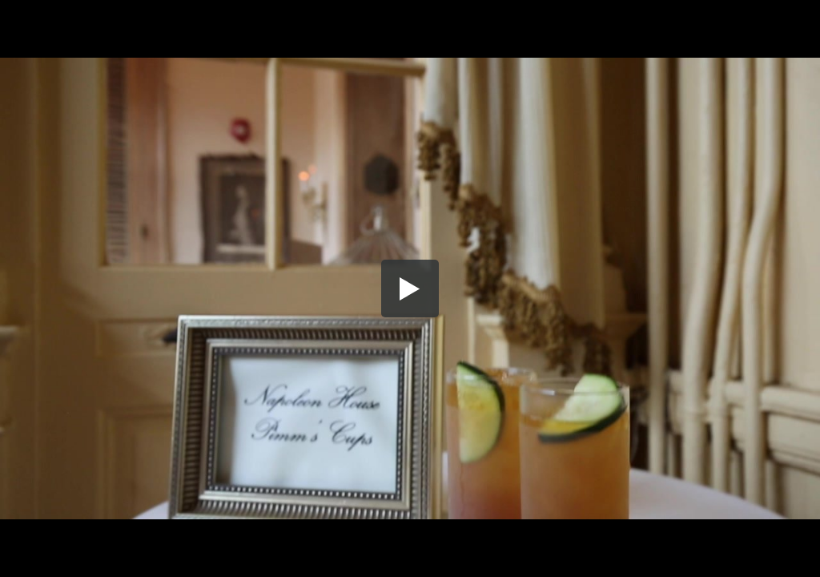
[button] (410, 288)
